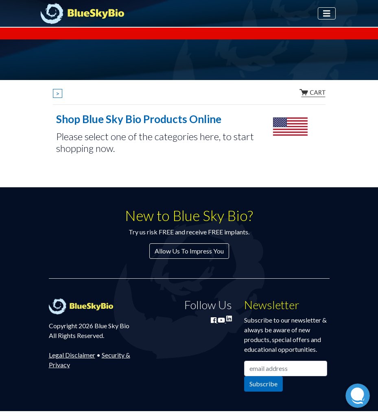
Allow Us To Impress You (189, 251)
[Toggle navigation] (327, 13)
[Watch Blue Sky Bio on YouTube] (222, 320)
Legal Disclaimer (72, 355)
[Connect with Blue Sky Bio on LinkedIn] (229, 318)
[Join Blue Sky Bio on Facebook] (214, 320)
